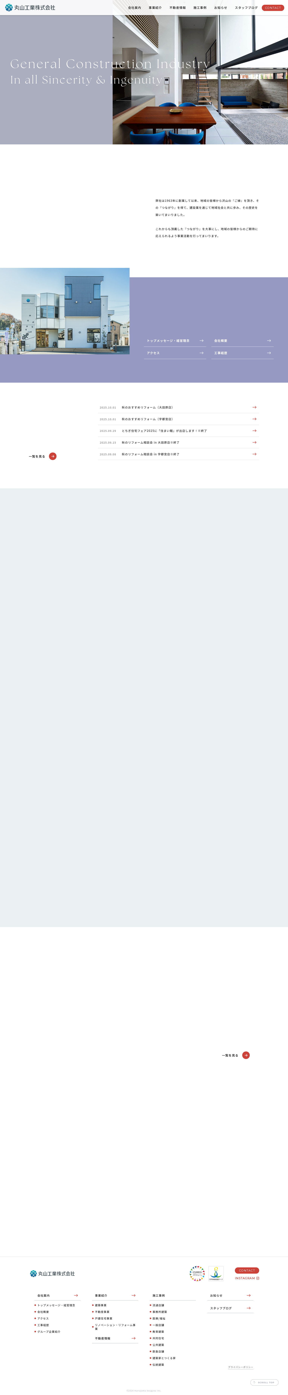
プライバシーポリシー (241, 1367)
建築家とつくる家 (164, 1358)
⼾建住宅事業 (103, 1318)
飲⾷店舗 (158, 1351)
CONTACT (273, 8)
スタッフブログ (246, 7)
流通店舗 (158, 1305)
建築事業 (101, 1305)
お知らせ (220, 7)
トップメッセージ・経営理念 (56, 1305)
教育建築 (158, 1331)
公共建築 (158, 1345)
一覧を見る (43, 456)
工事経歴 (43, 1325)
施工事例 (200, 7)
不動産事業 (102, 1312)
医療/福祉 (159, 1318)
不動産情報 (178, 7)
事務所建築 (160, 1312)
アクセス (43, 1318)
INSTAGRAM (245, 1278)
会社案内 (134, 7)
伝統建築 (158, 1364)
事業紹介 (155, 7)
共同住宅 (158, 1338)
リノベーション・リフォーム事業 (115, 1327)
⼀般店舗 (158, 1325)
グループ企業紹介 (48, 1331)
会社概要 (43, 1312)
